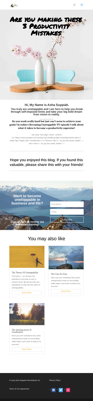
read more (27, 293)
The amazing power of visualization (21, 331)
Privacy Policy (55, 380)
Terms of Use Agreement (19, 389)
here (23, 221)
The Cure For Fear (59, 274)
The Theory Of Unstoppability (25, 272)
